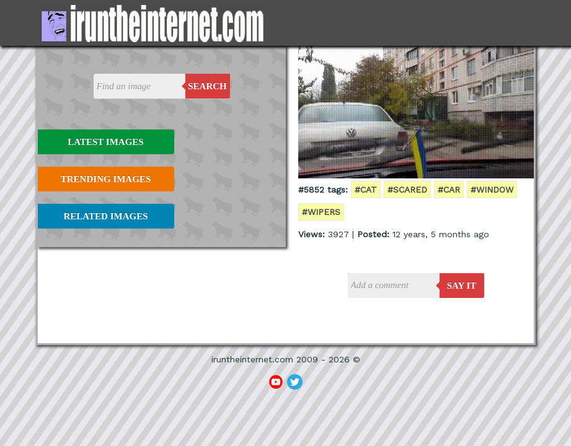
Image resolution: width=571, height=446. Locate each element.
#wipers (321, 212)
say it (462, 286)
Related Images (106, 216)
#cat (366, 190)
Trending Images (106, 179)
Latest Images (105, 142)
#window (492, 190)
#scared (407, 190)
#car (449, 190)
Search (207, 86)
